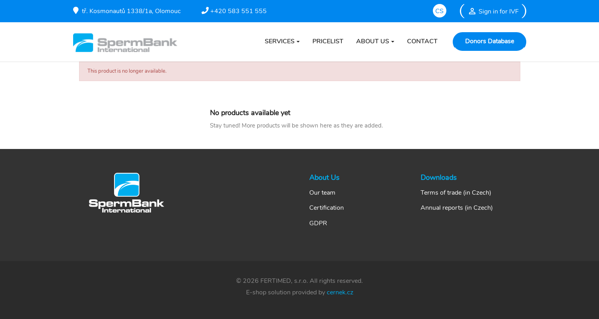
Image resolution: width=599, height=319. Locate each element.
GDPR (318, 223)
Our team (322, 192)
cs (439, 11)
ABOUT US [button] (372, 41)
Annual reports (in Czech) (457, 207)
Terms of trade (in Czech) (456, 192)
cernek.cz (340, 292)
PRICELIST (327, 41)
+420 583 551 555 (234, 11)
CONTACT (422, 41)
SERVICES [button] (280, 41)
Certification (326, 207)
